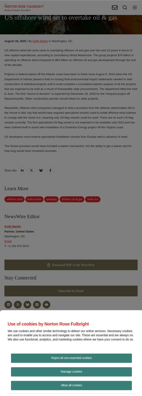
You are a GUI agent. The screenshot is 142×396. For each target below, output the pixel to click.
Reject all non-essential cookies (71, 357)
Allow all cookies (71, 385)
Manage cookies (71, 371)
